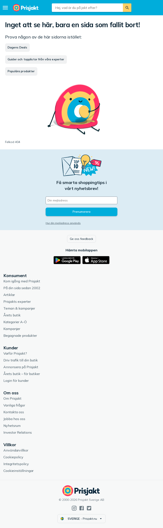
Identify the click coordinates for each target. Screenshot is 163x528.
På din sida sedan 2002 (21, 288)
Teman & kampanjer (19, 308)
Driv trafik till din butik (20, 360)
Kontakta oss (13, 412)
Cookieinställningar (18, 471)
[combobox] (87, 7)
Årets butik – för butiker (21, 374)
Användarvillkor (15, 450)
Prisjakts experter (17, 301)
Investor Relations (17, 432)
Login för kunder (16, 380)
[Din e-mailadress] (81, 200)
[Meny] (5, 7)
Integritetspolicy (16, 464)
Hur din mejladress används (63, 223)
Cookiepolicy (13, 457)
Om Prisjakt (12, 398)
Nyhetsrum (12, 425)
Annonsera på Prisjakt (20, 367)
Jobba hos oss (14, 419)
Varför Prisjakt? (15, 353)
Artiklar (9, 295)
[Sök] (127, 7)
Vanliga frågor (14, 405)
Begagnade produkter (20, 335)
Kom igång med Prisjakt (21, 281)
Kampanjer (11, 329)
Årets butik (12, 315)
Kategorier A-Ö (15, 322)
